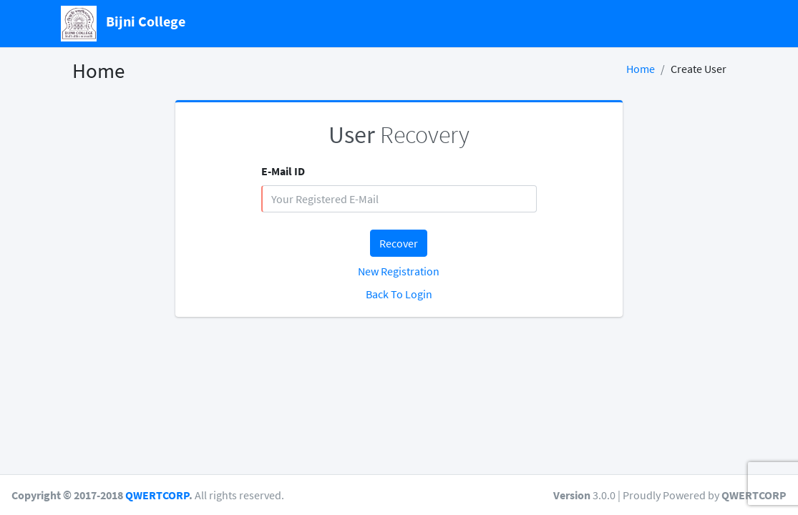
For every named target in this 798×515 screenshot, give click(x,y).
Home (640, 69)
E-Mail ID (283, 171)
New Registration (398, 271)
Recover (398, 243)
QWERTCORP (157, 495)
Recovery (399, 134)
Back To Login (399, 294)
